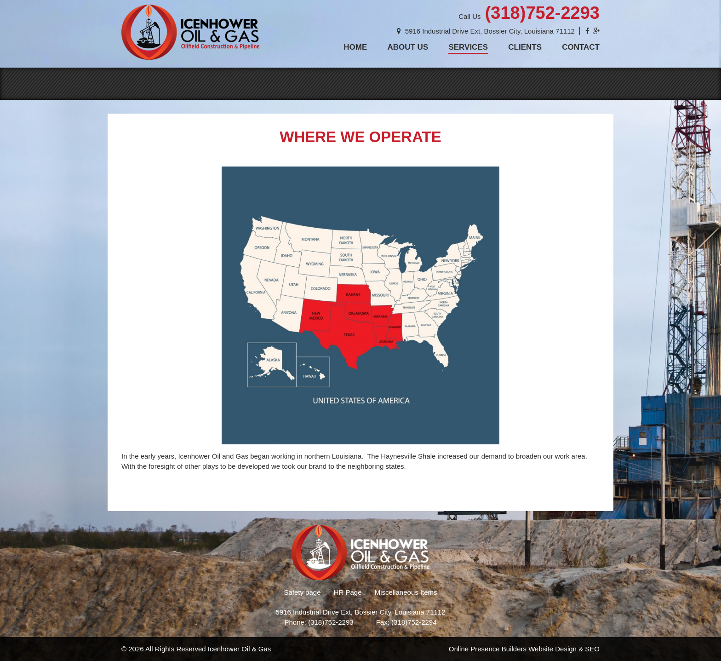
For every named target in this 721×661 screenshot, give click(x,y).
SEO (592, 649)
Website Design (552, 649)
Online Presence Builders (487, 649)
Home (355, 47)
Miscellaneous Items (406, 592)
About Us (407, 47)
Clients (525, 47)
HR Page (348, 592)
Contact (581, 47)
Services (468, 47)
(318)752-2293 (542, 13)
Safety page (302, 592)
